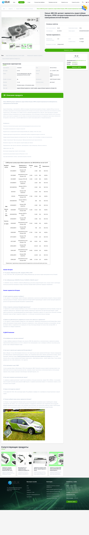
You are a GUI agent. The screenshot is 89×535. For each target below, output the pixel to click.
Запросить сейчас (76, 67)
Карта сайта (29, 496)
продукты (29, 490)
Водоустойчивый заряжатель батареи (54, 489)
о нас (28, 487)
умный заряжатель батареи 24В (53, 491)
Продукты (21, 2)
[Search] (82, 2)
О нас (29, 2)
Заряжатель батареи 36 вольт (52, 493)
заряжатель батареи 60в (51, 498)
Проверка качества (53, 2)
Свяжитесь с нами (30, 492)
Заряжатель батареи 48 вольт (52, 496)
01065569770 (75, 62)
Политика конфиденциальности (33, 494)
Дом (14, 2)
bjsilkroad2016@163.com (81, 60)
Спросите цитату (75, 2)
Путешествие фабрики (39, 2)
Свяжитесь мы (64, 2)
